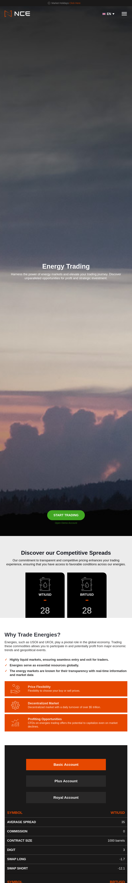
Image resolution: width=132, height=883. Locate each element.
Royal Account (66, 797)
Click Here (75, 3)
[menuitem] (108, 13)
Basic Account (65, 764)
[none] (108, 13)
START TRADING (66, 515)
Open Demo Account (66, 523)
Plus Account (65, 781)
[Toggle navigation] (124, 13)
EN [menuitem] (109, 14)
